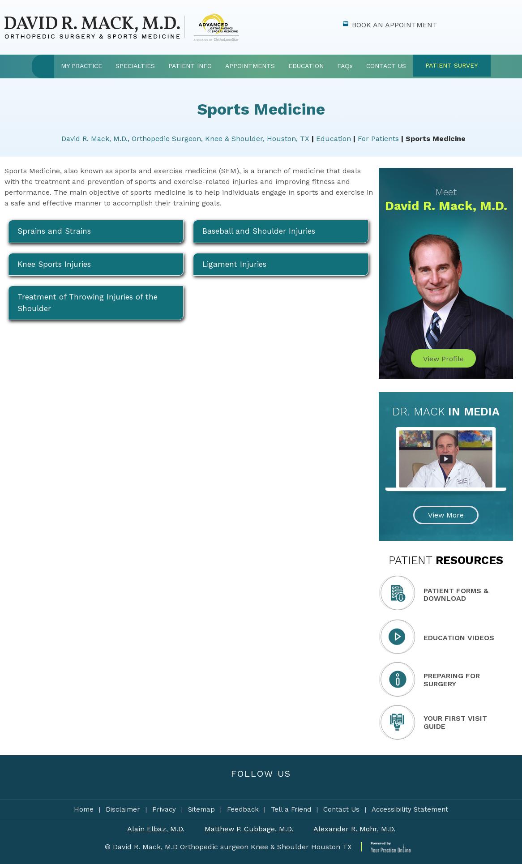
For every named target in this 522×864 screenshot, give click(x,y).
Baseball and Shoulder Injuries (258, 231)
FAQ (345, 65)
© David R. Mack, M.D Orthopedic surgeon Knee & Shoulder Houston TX (228, 847)
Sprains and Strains (54, 231)
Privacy (164, 809)
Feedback (243, 809)
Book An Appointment (394, 25)
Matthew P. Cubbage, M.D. (249, 829)
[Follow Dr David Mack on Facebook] (241, 785)
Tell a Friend (291, 809)
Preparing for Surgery (452, 680)
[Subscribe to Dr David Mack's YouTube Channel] (261, 785)
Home (43, 66)
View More (446, 515)
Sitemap (201, 809)
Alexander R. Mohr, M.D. (354, 829)
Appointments (250, 65)
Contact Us (386, 65)
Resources (446, 560)
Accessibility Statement (410, 809)
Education (306, 65)
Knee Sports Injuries (54, 264)
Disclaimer (123, 809)
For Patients (378, 138)
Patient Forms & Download (456, 594)
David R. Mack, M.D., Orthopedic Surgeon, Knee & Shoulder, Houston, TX (185, 138)
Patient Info (190, 65)
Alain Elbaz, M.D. (155, 829)
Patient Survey (451, 65)
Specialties (135, 65)
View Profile (443, 359)
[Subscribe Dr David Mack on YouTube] (281, 785)
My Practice (81, 65)
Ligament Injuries (234, 264)
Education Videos (459, 637)
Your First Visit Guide (455, 722)
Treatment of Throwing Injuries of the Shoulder (87, 302)
